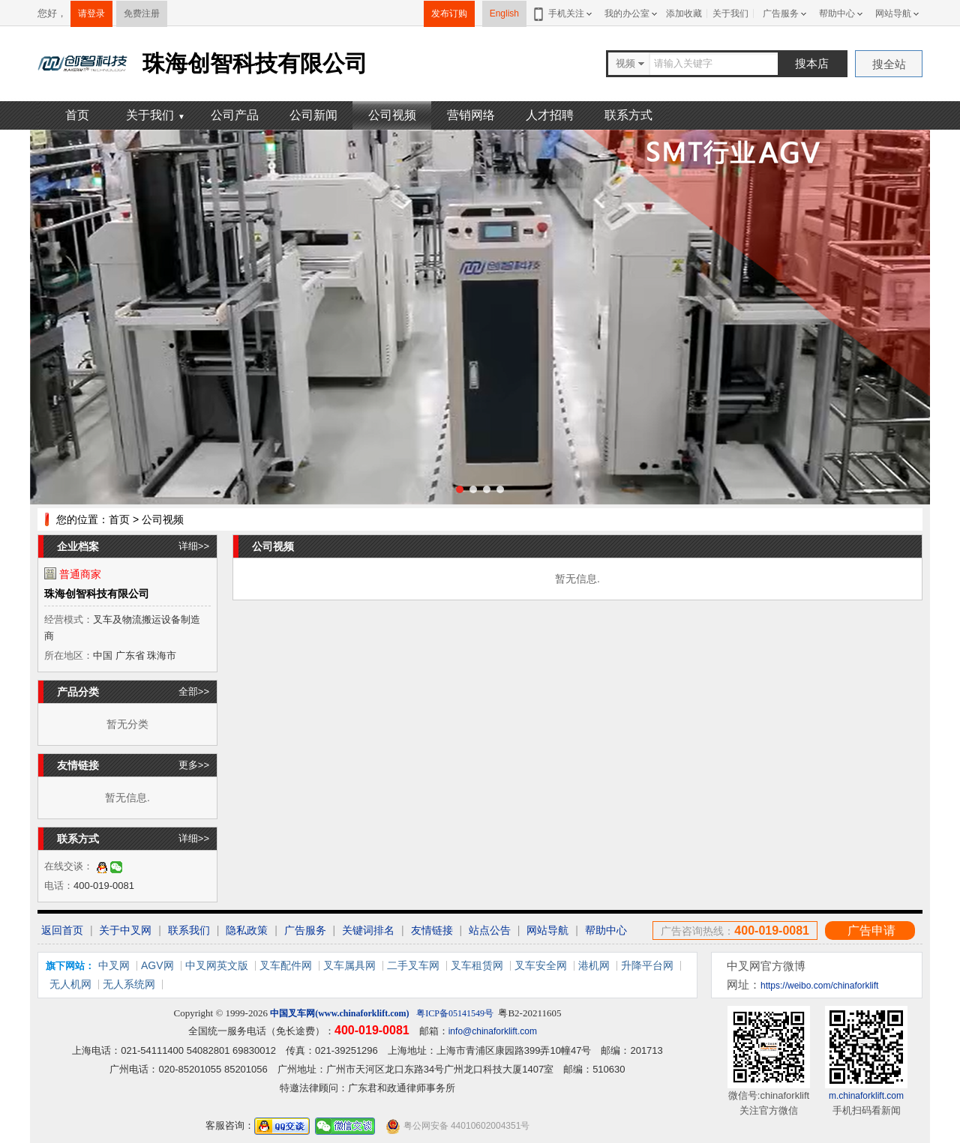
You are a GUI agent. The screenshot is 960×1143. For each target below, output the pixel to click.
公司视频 (392, 115)
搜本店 (812, 63)
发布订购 (449, 13)
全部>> (193, 691)
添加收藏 (684, 13)
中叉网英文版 (216, 965)
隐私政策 (247, 930)
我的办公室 (627, 13)
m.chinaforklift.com (866, 1096)
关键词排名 (368, 930)
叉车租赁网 (477, 965)
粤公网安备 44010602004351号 (458, 1126)
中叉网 (114, 965)
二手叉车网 (413, 965)
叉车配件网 (286, 965)
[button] (460, 489)
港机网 (594, 965)
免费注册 (142, 13)
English (504, 13)
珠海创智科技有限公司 (96, 594)
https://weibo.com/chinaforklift (819, 985)
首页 (77, 115)
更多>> (193, 764)
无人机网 (71, 984)
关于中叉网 (125, 930)
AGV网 (157, 965)
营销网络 (471, 115)
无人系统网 (129, 984)
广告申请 (872, 930)
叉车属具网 (349, 965)
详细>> (193, 546)
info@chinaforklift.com (492, 1031)
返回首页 (62, 930)
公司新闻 (314, 115)
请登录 (91, 13)
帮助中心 (837, 13)
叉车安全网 (540, 965)
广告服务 (781, 13)
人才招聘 (550, 115)
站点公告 (490, 930)
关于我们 (730, 13)
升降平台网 (647, 965)
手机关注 (563, 13)
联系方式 (628, 115)
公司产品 (235, 115)
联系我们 (189, 930)
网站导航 (893, 13)
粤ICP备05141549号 (455, 1013)
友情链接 (432, 930)
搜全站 (889, 64)
